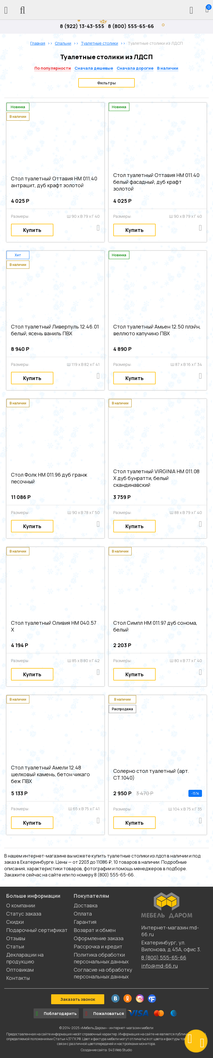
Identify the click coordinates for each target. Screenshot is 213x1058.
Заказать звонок (77, 999)
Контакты (18, 977)
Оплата (83, 913)
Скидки (15, 921)
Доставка (85, 905)
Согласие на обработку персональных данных (103, 973)
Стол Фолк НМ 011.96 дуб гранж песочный (49, 478)
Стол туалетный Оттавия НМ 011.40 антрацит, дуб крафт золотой (54, 182)
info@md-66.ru (159, 965)
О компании (20, 905)
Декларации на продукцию (25, 958)
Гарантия (85, 921)
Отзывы (15, 938)
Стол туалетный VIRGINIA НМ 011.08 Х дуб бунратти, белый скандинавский (156, 478)
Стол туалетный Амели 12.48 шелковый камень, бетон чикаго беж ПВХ (50, 774)
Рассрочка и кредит (98, 946)
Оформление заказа (98, 938)
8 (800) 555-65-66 (131, 26)
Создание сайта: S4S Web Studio (106, 1050)
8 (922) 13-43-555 (82, 26)
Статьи (15, 946)
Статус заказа (23, 913)
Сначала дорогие (135, 68)
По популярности (52, 68)
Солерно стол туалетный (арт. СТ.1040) (151, 774)
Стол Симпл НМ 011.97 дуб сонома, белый (155, 626)
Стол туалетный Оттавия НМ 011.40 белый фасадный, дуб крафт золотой (156, 182)
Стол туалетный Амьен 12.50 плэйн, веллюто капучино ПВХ (157, 330)
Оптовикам (20, 969)
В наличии (167, 68)
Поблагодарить (56, 1013)
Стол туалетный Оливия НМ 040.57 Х (53, 626)
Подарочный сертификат (37, 930)
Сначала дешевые (94, 68)
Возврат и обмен (95, 930)
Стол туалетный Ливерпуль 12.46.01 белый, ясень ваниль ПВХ (55, 330)
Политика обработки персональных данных (101, 958)
